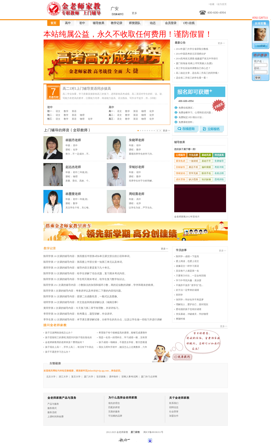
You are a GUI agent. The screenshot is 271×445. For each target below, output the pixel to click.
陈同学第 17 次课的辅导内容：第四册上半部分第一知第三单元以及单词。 (84, 261)
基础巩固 (206, 155)
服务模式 (52, 408)
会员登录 (171, 23)
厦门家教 (135, 432)
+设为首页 (221, 4)
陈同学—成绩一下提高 (187, 256)
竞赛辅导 (219, 161)
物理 (82, 115)
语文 (58, 111)
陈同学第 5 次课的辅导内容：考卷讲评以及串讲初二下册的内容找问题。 (83, 290)
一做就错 (193, 161)
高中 (68, 23)
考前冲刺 (219, 167)
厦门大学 (88, 376)
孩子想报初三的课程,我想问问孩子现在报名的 (68, 337)
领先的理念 (114, 403)
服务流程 (52, 412)
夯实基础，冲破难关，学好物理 (192, 314)
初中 (82, 23)
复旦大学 (75, 376)
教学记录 (116, 23)
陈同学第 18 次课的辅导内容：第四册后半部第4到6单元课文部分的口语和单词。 (87, 256)
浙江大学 (63, 376)
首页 (53, 23)
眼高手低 (206, 173)
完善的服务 (114, 411)
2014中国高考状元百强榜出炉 (191, 53)
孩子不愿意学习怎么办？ (57, 352)
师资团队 (134, 23)
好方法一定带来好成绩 (187, 290)
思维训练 (219, 179)
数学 (66, 111)
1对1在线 (189, 23)
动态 (153, 23)
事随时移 (180, 318)
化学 (90, 119)
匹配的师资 (114, 407)
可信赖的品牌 (115, 415)
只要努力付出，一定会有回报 (191, 275)
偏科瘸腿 (206, 167)
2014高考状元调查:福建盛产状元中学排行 (197, 58)
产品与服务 (53, 404)
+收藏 (211, 4)
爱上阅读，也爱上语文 (187, 261)
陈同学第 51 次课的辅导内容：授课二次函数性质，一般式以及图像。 (81, 296)
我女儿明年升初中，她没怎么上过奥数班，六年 (123, 347)
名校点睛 (219, 173)
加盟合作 (173, 415)
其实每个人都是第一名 (187, 270)
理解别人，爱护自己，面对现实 (192, 304)
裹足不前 (193, 167)
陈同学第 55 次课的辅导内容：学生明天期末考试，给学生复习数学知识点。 (85, 279)
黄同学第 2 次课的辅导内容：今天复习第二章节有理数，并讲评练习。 (82, 308)
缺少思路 (193, 179)
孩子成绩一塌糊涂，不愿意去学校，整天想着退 (123, 342)
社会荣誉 (173, 411)
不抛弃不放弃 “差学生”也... (189, 285)
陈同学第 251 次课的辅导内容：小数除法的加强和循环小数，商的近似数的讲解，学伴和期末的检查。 (99, 284)
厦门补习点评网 (149, 376)
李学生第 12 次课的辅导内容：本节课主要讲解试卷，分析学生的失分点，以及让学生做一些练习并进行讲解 (102, 319)
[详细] (153, 98)
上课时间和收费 (55, 416)
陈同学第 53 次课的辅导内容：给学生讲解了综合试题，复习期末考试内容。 (85, 273)
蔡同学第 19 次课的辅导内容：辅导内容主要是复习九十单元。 (77, 267)
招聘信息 (173, 407)
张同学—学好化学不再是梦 (190, 299)
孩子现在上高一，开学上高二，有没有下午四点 (69, 347)
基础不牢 (206, 161)
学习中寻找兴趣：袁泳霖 (188, 280)
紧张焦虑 (180, 161)
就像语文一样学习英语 (187, 266)
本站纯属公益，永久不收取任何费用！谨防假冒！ (127, 34)
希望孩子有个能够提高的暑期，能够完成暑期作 (123, 332)
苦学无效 (193, 173)
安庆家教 (101, 376)
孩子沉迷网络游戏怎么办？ (59, 332)
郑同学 (179, 294)
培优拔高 (219, 155)
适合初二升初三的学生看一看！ (192, 77)
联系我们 (173, 403)
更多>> (166, 130)
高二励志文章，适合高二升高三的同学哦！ (198, 73)
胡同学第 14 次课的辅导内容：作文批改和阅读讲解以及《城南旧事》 (81, 302)
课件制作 (113, 376)
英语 (74, 111)
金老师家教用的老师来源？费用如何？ (64, 342)
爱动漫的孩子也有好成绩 (188, 309)
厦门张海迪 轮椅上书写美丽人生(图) (194, 63)
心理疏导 (180, 155)
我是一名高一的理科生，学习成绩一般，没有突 (123, 337)
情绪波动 (180, 173)
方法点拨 (193, 155)
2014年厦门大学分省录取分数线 (192, 49)
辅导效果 (98, 23)
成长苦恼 (180, 179)
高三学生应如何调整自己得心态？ (193, 68)
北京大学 (51, 376)
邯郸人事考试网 (130, 376)
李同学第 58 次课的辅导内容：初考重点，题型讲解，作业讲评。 (79, 313)
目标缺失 (180, 167)
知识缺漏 (206, 179)
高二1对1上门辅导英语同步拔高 (87, 88)
